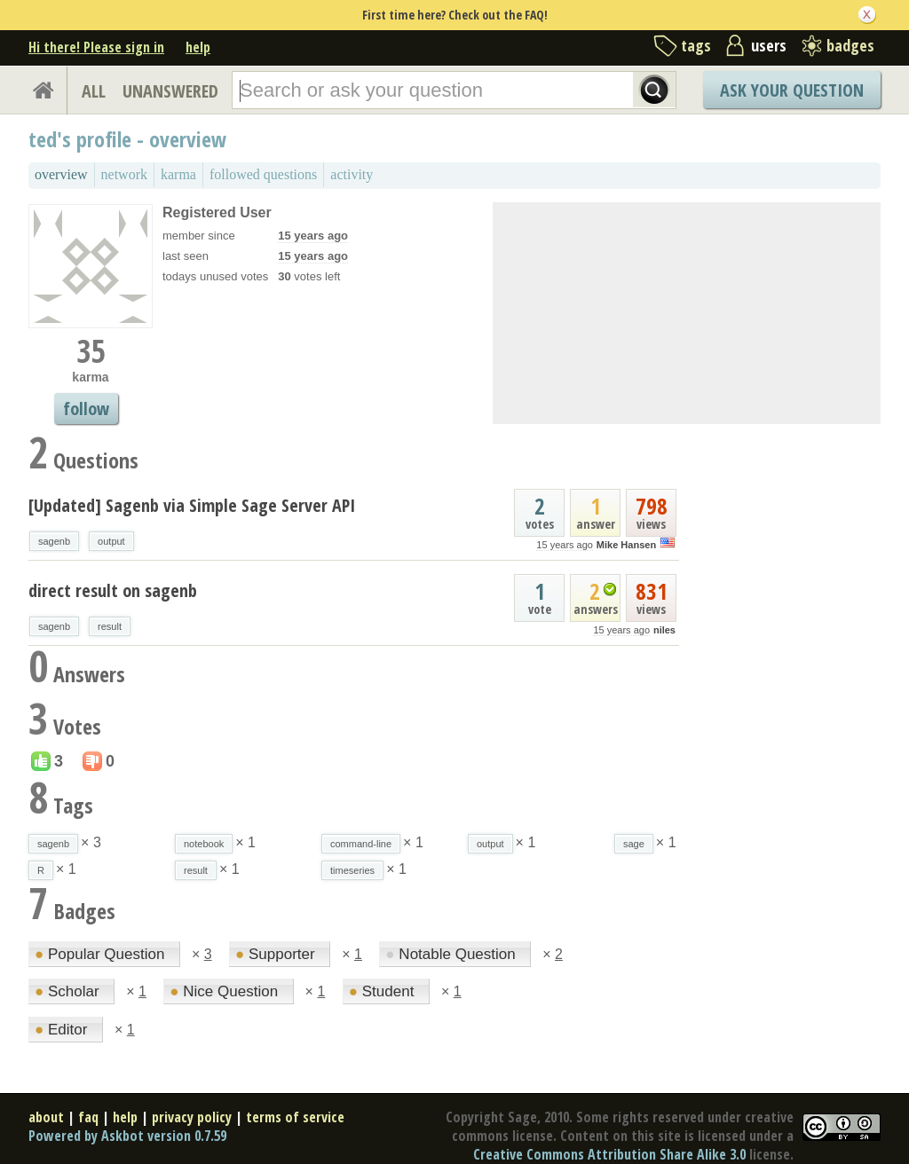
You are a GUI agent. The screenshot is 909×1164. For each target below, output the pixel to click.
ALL (94, 91)
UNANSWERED (170, 91)
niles (664, 630)
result (110, 626)
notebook (204, 843)
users (768, 45)
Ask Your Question (792, 90)
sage (633, 843)
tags (696, 45)
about (46, 1117)
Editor (63, 1029)
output (111, 541)
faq (88, 1117)
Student (383, 991)
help (198, 47)
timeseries (352, 870)
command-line (360, 843)
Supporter (277, 954)
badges (850, 45)
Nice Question (226, 991)
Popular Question (102, 954)
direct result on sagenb (112, 590)
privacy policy (192, 1117)
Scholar (69, 991)
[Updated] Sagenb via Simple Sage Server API (191, 505)
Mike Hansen (626, 544)
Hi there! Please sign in (96, 47)
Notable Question (452, 954)
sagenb (54, 541)
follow (86, 409)
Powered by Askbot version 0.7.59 (127, 1135)
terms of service (295, 1117)
